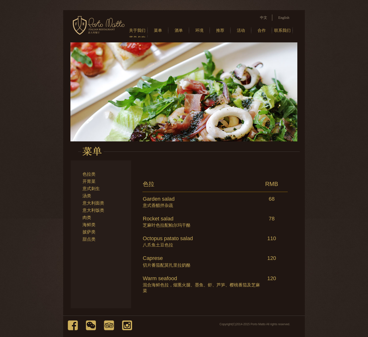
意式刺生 (91, 188)
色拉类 (88, 174)
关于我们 (137, 30)
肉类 (86, 217)
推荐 (220, 30)
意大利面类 (93, 203)
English (283, 18)
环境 (199, 30)
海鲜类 (88, 224)
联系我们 (282, 30)
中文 (263, 18)
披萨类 (88, 232)
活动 (241, 30)
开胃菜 (88, 181)
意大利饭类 (93, 210)
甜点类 (88, 239)
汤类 (86, 195)
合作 (262, 30)
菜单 (158, 30)
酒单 (179, 30)
